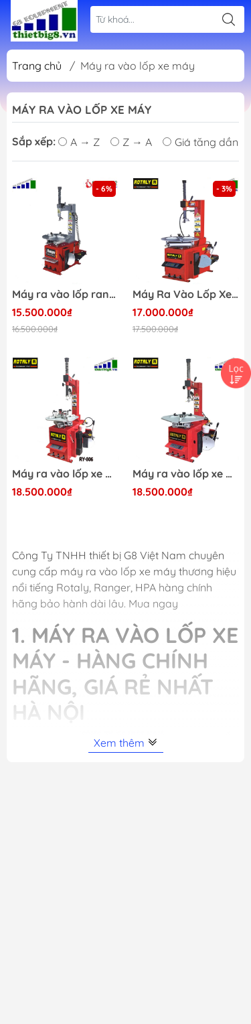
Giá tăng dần (200, 142)
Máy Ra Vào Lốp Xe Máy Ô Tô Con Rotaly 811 (186, 294)
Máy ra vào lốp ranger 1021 (65, 294)
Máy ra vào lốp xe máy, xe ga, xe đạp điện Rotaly (65, 473)
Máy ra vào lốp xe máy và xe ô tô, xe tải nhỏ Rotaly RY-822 (186, 473)
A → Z (79, 142)
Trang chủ (37, 65)
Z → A (131, 142)
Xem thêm (126, 742)
